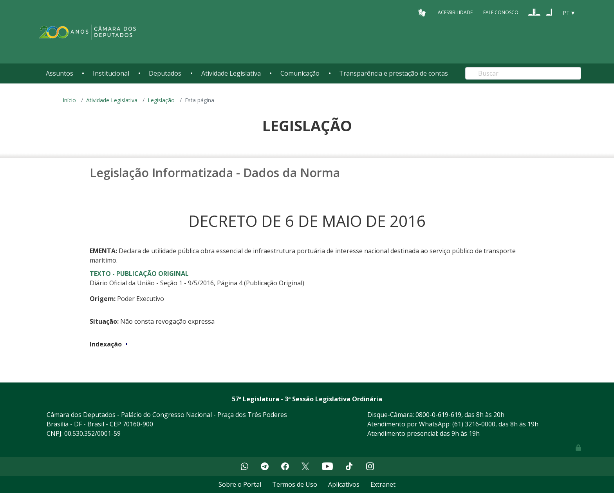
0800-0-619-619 (438, 414)
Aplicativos (343, 484)
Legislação (161, 100)
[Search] (523, 73)
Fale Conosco (500, 12)
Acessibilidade (455, 12)
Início (69, 100)
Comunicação (300, 73)
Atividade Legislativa (231, 73)
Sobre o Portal (240, 484)
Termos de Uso (294, 484)
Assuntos (59, 73)
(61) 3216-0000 (473, 424)
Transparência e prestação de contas (393, 73)
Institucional (111, 73)
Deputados (165, 73)
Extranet (382, 484)
